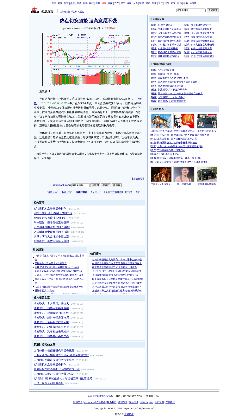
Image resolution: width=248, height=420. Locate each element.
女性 (135, 3)
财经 (79, 3)
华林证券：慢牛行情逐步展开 (51, 222)
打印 (128, 192)
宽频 (110, 3)
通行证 (192, 3)
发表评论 (138, 178)
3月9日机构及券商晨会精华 (50, 208)
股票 (85, 3)
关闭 (138, 192)
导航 (185, 3)
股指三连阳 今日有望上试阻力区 (53, 213)
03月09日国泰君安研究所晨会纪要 (54, 373)
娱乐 (72, 3)
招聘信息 (122, 402)
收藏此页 (66, 192)
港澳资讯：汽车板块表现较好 (51, 331)
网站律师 (133, 402)
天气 (160, 3)
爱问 (173, 3)
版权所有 (129, 414)
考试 (148, 3)
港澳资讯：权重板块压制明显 (51, 327)
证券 (74, 11)
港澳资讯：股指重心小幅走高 (51, 336)
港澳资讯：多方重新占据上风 (51, 303)
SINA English (146, 402)
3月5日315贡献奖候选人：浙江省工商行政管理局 (63, 378)
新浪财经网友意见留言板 (100, 396)
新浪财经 (65, 11)
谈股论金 (52, 192)
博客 (97, 3)
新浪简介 (78, 402)
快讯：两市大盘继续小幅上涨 (51, 236)
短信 (166, 3)
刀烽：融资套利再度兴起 (49, 383)
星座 (154, 3)
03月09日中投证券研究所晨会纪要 (54, 350)
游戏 (129, 3)
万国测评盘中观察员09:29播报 (52, 231)
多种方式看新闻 (113, 192)
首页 (54, 3)
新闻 (60, 3)
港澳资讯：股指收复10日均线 (51, 313)
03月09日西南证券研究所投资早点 (54, 360)
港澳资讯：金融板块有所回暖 (51, 322)
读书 (141, 3)
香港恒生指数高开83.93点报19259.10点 (57, 369)
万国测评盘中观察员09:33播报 (52, 227)
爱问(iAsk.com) (62, 185)
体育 (66, 3)
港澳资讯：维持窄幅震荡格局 (51, 317)
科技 (91, 3)
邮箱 (179, 3)
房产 (123, 3)
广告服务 (101, 402)
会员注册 (159, 402)
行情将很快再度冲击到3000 (50, 217)
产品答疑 (170, 402)
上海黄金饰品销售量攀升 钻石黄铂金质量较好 (61, 355)
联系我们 (111, 402)
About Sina (89, 402)
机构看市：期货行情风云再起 (51, 241)
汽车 (116, 3)
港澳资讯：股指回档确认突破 (51, 308)
